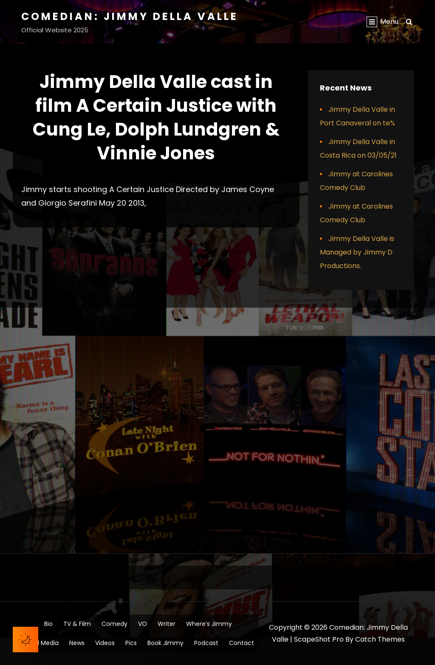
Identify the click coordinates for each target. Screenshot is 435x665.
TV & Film (77, 624)
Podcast (206, 643)
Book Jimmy (165, 643)
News (77, 643)
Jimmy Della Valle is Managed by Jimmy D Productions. (357, 252)
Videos (105, 643)
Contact (241, 643)
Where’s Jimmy (209, 624)
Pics (131, 643)
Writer (166, 624)
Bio (48, 624)
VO (142, 624)
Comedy (114, 624)
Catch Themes (380, 639)
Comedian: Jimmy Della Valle (129, 16)
